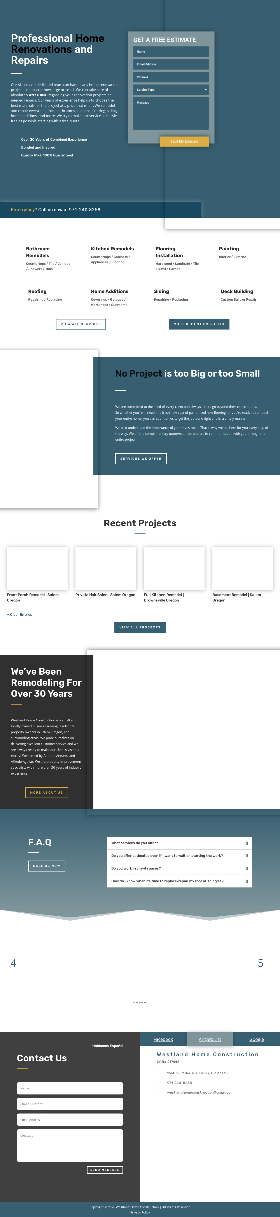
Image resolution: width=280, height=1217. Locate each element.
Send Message (105, 1169)
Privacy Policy (140, 1212)
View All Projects (140, 627)
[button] (16, 963)
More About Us (46, 792)
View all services (81, 324)
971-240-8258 (84, 209)
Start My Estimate (184, 141)
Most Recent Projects (199, 324)
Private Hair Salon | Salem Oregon (105, 595)
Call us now (46, 866)
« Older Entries (19, 614)
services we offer (141, 459)
